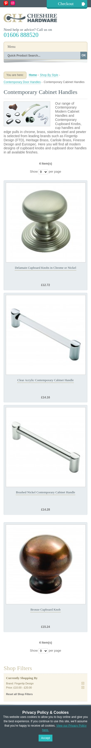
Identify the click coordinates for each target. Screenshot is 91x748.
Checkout (66, 3)
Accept (45, 738)
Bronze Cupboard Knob (45, 609)
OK (84, 55)
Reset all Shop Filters (19, 694)
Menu (12, 47)
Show (34, 171)
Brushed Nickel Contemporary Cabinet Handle (45, 492)
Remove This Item (83, 683)
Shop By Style (49, 75)
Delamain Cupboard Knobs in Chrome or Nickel (45, 267)
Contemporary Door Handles (22, 82)
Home (33, 75)
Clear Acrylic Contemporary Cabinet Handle (45, 380)
